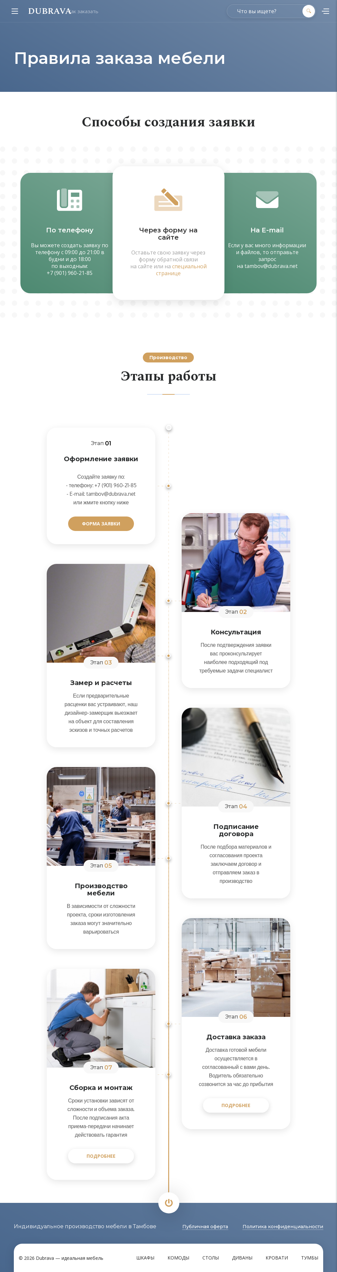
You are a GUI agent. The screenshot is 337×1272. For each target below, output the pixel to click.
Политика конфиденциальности (283, 1227)
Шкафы (145, 1258)
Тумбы (309, 1258)
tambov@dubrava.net (271, 266)
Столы (210, 1258)
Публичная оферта (205, 1227)
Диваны (242, 1258)
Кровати (277, 1258)
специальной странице (181, 270)
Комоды (178, 1258)
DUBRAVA (49, 11)
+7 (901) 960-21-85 (69, 273)
